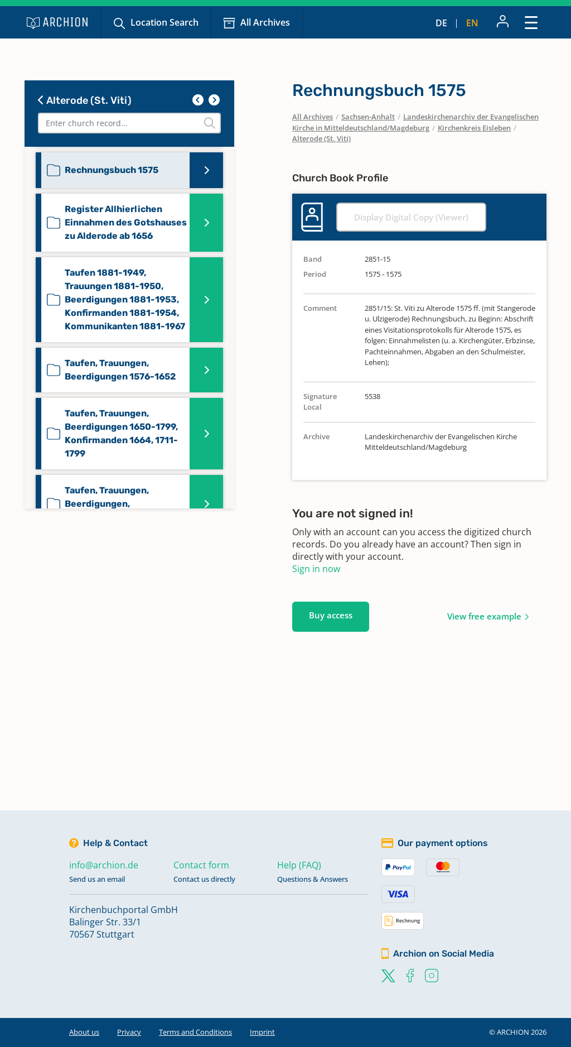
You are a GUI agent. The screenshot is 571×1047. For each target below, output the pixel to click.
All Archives (265, 22)
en (472, 23)
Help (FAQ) (299, 865)
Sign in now (316, 569)
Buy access (330, 615)
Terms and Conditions (195, 1032)
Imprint (262, 1032)
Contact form (201, 865)
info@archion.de (103, 865)
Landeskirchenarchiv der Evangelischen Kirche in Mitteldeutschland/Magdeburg (415, 122)
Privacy (129, 1032)
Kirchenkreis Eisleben (474, 128)
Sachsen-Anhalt (368, 117)
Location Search (164, 22)
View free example (484, 616)
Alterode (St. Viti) (85, 100)
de (441, 23)
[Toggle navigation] (531, 22)
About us (84, 1032)
